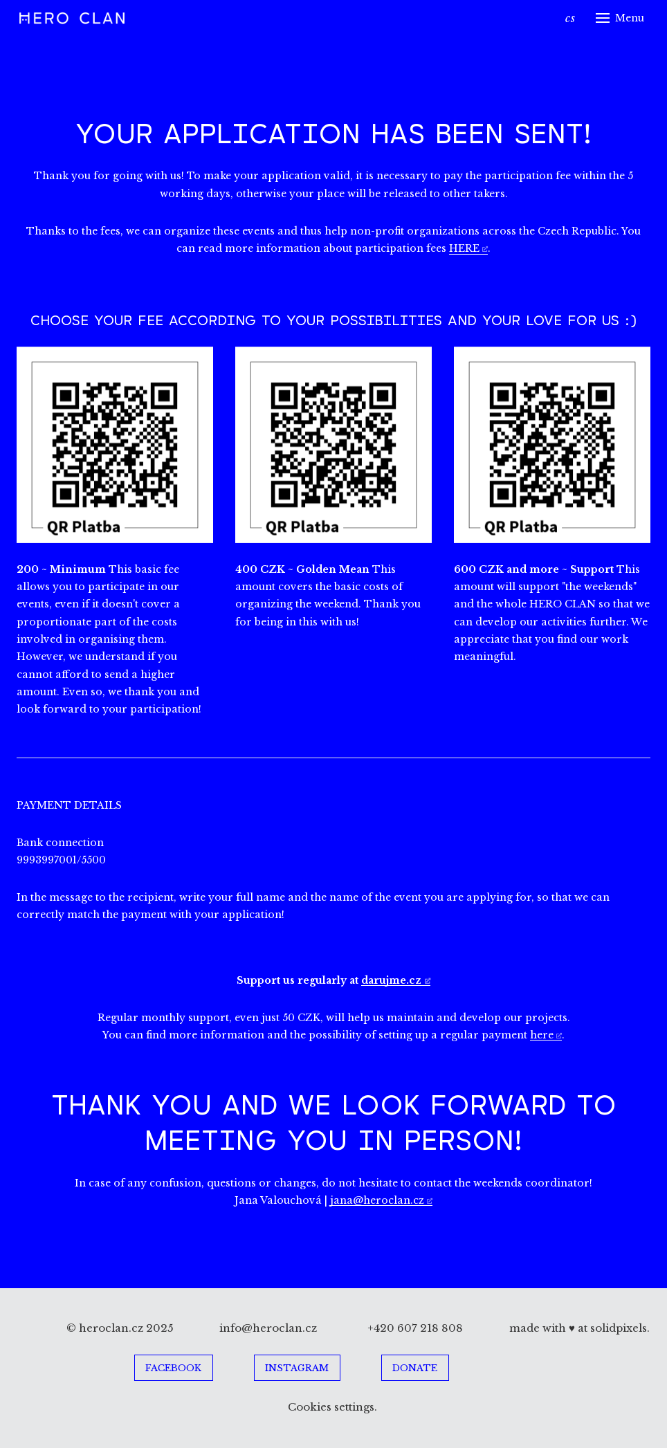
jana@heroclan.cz (377, 1200)
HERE (464, 248)
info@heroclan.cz (268, 1328)
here (542, 1035)
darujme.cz (391, 980)
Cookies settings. (334, 1406)
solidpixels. (620, 1328)
